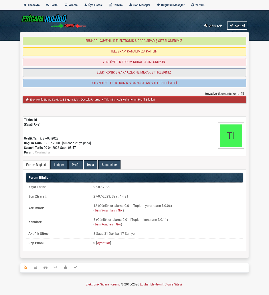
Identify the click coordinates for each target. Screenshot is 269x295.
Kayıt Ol (237, 25)
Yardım (198, 5)
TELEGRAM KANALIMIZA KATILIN (134, 51)
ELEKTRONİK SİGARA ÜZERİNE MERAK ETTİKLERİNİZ (134, 72)
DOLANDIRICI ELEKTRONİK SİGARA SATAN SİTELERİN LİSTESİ (134, 83)
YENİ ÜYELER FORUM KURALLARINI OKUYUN (134, 62)
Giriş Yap (212, 25)
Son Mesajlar (139, 5)
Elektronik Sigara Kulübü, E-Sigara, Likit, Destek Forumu (65, 99)
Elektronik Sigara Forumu (103, 284)
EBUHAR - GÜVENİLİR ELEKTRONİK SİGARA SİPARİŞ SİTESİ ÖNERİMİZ (133, 41)
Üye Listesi (93, 5)
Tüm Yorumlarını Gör (109, 210)
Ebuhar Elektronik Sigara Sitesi (161, 284)
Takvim (116, 5)
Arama (71, 5)
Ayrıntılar (103, 243)
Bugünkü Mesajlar (170, 5)
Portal (52, 5)
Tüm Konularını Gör (108, 224)
